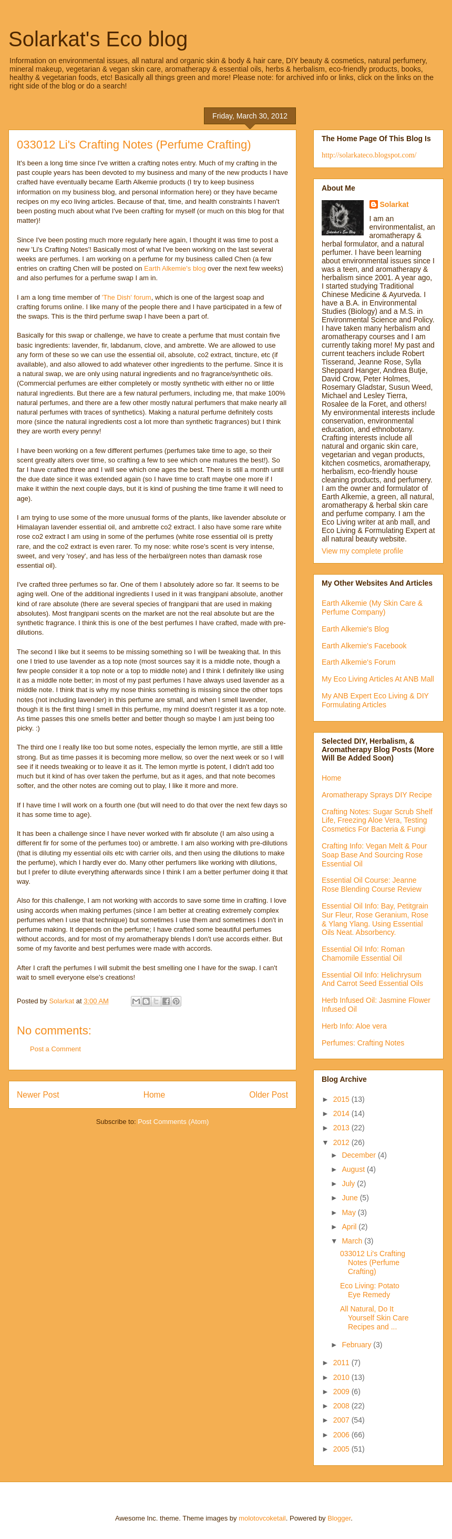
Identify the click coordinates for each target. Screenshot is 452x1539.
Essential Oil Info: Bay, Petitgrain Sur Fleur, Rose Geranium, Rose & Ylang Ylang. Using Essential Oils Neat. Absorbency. (375, 919)
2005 (342, 1449)
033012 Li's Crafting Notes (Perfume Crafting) (372, 1262)
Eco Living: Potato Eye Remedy (369, 1290)
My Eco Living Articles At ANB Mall (378, 679)
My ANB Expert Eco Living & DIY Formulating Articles (375, 700)
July (349, 1183)
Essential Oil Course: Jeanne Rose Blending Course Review (372, 884)
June (350, 1197)
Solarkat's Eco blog (98, 39)
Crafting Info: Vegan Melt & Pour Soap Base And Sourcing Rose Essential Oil (374, 855)
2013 (342, 1127)
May (349, 1212)
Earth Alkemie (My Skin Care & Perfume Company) (372, 607)
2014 (342, 1113)
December (359, 1155)
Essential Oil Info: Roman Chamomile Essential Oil (363, 953)
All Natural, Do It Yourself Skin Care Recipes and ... (374, 1318)
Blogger (339, 1518)
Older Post (268, 1094)
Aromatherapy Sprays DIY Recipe (377, 795)
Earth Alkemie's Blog (355, 629)
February (357, 1344)
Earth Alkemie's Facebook (364, 646)
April (350, 1226)
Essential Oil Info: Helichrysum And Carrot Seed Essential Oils (372, 979)
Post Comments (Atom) (173, 1122)
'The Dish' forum (126, 297)
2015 (342, 1099)
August (354, 1169)
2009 (342, 1391)
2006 (342, 1435)
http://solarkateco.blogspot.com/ (369, 155)
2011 (342, 1362)
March (353, 1241)
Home (154, 1094)
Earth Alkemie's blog (175, 268)
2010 (342, 1377)
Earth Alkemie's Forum (358, 662)
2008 (342, 1406)
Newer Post (38, 1094)
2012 (342, 1142)
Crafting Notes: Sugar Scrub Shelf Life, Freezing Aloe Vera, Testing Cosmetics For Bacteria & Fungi (377, 820)
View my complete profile (362, 551)
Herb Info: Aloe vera (354, 1026)
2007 (342, 1420)
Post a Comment (55, 1049)
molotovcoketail (262, 1518)
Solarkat (394, 204)
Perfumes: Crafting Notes (363, 1043)
